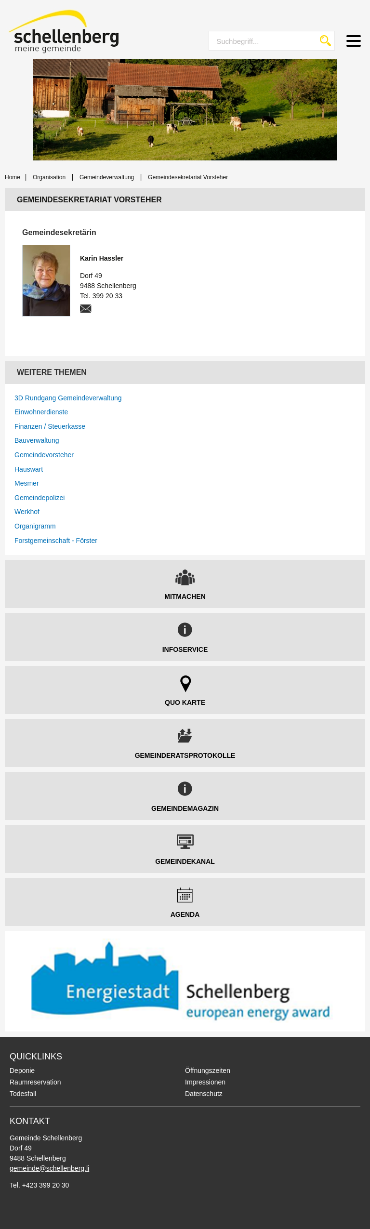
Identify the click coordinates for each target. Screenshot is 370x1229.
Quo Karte (185, 702)
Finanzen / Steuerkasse (49, 426)
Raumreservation (35, 1082)
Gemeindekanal (185, 861)
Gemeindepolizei (39, 498)
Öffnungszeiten (207, 1070)
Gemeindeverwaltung (106, 177)
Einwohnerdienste (41, 412)
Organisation (49, 177)
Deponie (22, 1070)
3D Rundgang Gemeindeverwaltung (68, 398)
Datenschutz (204, 1093)
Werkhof (27, 511)
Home (12, 177)
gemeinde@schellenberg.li (49, 1168)
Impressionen (205, 1082)
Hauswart (28, 469)
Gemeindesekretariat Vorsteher (188, 177)
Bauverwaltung (36, 440)
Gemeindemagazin (185, 808)
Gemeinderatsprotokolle (185, 755)
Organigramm (35, 526)
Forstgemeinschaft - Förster (55, 540)
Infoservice (185, 649)
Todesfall (23, 1093)
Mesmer (26, 483)
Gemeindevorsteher (44, 455)
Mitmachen (185, 596)
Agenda (185, 914)
